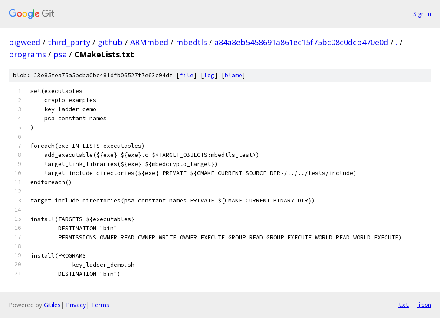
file (187, 75)
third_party (69, 42)
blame (233, 75)
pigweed (24, 42)
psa (60, 54)
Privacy (76, 305)
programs (27, 54)
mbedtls (191, 42)
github (110, 42)
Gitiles (52, 305)
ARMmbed (149, 42)
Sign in (422, 14)
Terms (100, 305)
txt (403, 304)
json (424, 304)
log (209, 75)
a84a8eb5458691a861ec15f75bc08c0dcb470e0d (301, 42)
